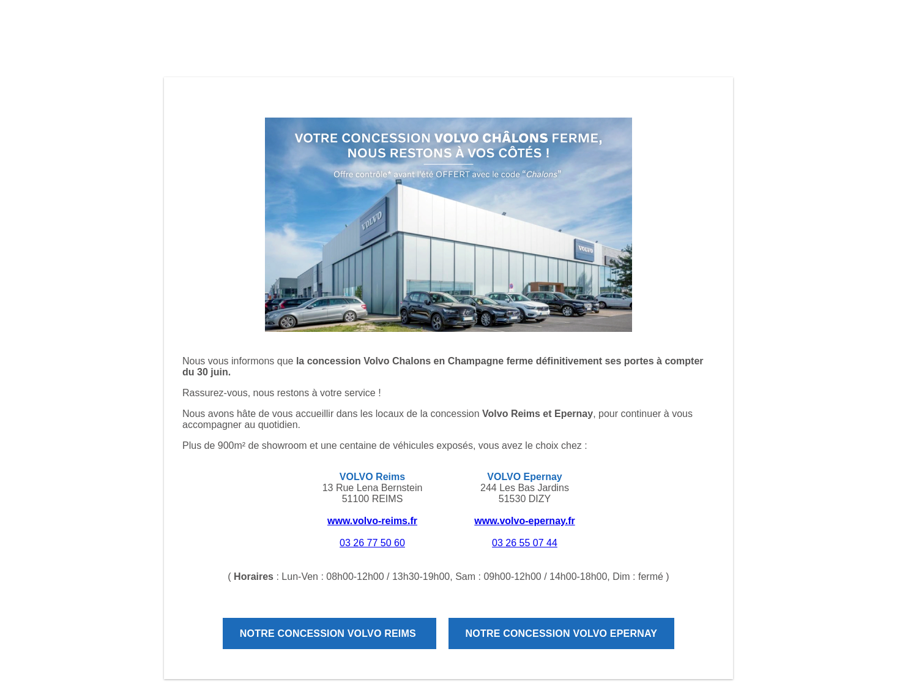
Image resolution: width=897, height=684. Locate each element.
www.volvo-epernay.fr (524, 521)
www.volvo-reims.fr (372, 521)
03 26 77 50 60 (372, 543)
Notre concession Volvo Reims (329, 633)
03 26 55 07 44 (524, 543)
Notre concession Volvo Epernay (562, 633)
